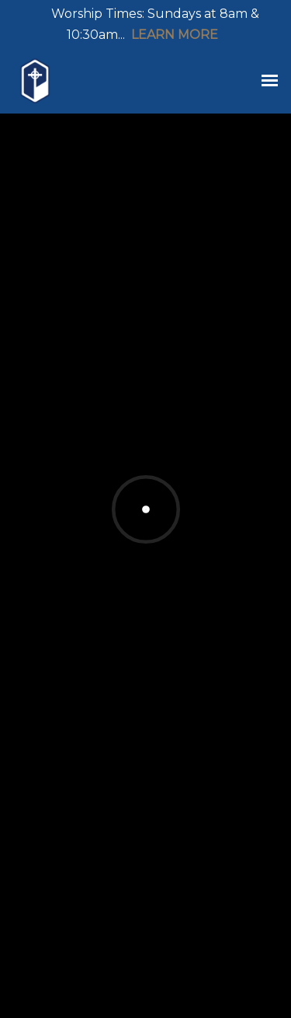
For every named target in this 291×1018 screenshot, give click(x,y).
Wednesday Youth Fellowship (147, 695)
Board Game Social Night (137, 802)
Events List (192, 416)
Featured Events (71, 416)
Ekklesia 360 (148, 994)
